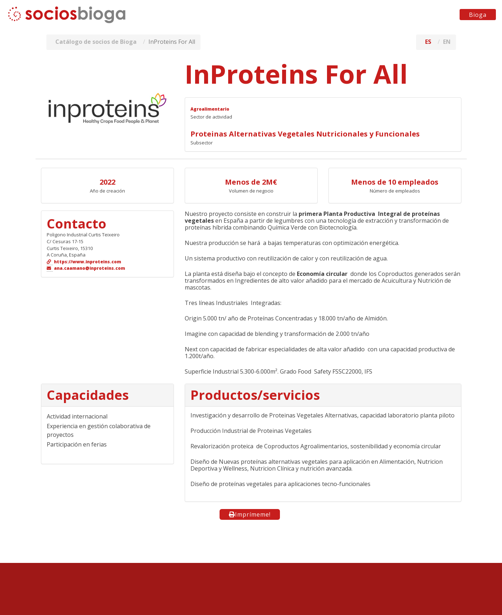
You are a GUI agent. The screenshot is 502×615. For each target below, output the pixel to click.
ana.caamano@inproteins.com (89, 268)
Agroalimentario (209, 109)
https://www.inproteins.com (87, 262)
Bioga (478, 15)
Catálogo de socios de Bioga (96, 42)
